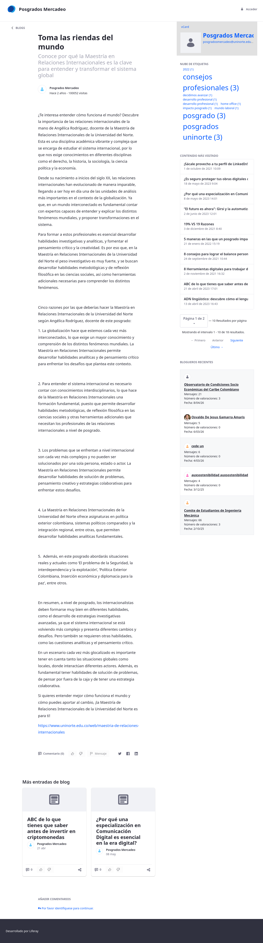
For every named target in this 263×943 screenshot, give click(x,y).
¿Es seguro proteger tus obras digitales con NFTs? (216, 179)
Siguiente (236, 340)
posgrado (204, 115)
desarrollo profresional (200, 104)
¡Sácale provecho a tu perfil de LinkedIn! (216, 164)
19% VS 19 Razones (199, 224)
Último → (217, 347)
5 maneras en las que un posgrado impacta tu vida (216, 239)
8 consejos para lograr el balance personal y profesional (216, 254)
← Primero (198, 340)
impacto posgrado (197, 108)
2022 (188, 69)
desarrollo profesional (200, 99)
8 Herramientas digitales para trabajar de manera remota (216, 269)
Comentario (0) (51, 753)
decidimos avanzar (197, 95)
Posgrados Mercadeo (64, 88)
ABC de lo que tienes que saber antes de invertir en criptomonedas (51, 828)
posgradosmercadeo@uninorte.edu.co (229, 42)
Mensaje (98, 753)
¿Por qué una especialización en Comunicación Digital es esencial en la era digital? (118, 831)
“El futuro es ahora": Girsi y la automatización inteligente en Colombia (216, 209)
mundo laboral (227, 108)
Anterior (217, 340)
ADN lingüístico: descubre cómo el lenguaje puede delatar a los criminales (216, 299)
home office (231, 104)
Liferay (33, 931)
